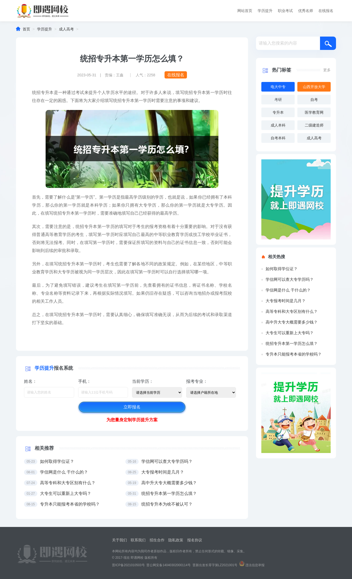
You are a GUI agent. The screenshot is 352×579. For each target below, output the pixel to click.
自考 (314, 99)
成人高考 (66, 29)
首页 (26, 29)
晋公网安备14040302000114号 (168, 565)
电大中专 (278, 87)
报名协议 (194, 540)
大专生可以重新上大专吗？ (290, 332)
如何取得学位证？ (282, 268)
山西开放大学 (314, 87)
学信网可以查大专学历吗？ (290, 279)
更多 (327, 70)
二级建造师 (314, 125)
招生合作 (157, 540)
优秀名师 (305, 11)
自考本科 (278, 138)
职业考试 (285, 11)
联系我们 (138, 540)
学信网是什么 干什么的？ (288, 290)
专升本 (278, 112)
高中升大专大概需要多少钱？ (292, 322)
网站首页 (244, 11)
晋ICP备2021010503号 (128, 565)
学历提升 (265, 11)
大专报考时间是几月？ (286, 300)
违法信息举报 (255, 565)
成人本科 (278, 125)
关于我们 (119, 540)
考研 (278, 99)
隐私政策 (175, 540)
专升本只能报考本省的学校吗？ (294, 354)
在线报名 (325, 11)
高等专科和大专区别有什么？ (292, 311)
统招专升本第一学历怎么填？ (292, 343)
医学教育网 (314, 112)
